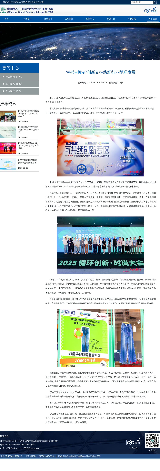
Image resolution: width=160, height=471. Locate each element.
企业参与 (132, 19)
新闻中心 (90, 19)
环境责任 (48, 19)
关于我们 (153, 19)
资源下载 (111, 19)
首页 (6, 19)
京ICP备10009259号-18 (11, 456)
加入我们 (133, 448)
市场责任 (69, 19)
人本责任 (27, 19)
